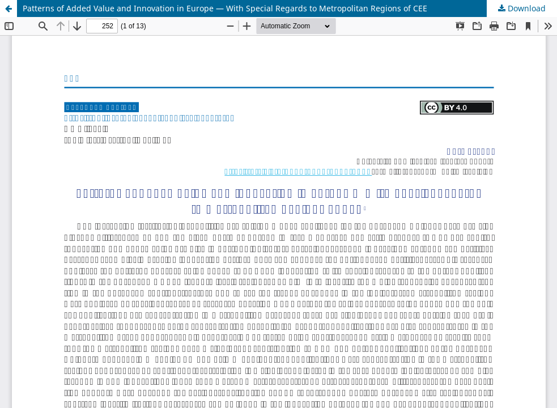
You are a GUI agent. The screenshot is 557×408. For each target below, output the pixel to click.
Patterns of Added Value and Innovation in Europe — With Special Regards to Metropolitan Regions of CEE (225, 8)
